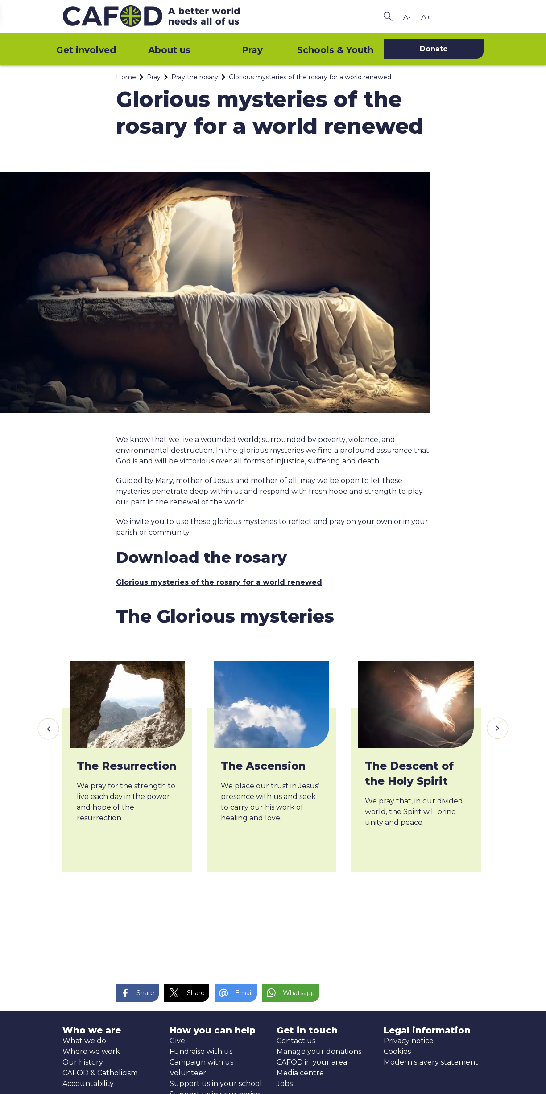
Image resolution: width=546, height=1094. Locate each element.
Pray (252, 50)
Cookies (397, 1051)
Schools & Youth (335, 50)
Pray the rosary (194, 77)
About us (169, 50)
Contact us (296, 1041)
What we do (84, 1041)
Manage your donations (319, 1051)
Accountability (88, 1083)
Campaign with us (201, 1062)
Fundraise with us (201, 1051)
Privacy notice (409, 1041)
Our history (82, 1062)
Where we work (91, 1051)
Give (177, 1041)
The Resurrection (126, 765)
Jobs (285, 1083)
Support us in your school (216, 1083)
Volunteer (188, 1073)
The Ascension (263, 765)
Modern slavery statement (431, 1062)
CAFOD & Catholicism (100, 1073)
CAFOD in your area (312, 1062)
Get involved (86, 50)
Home (126, 77)
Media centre (300, 1073)
